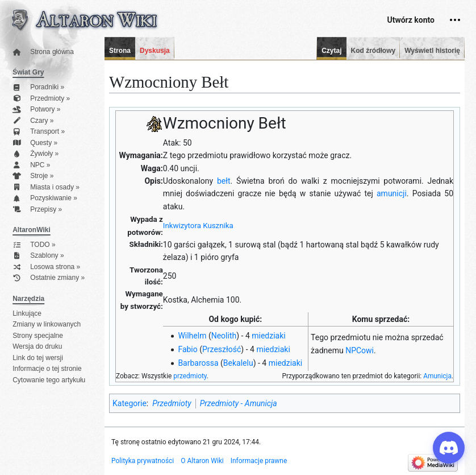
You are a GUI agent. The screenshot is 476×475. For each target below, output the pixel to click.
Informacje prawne (259, 461)
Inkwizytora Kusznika (198, 225)
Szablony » (38, 255)
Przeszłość (221, 349)
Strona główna (43, 52)
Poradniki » (38, 87)
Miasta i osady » (46, 187)
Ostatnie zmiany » (48, 278)
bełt (224, 180)
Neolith (224, 335)
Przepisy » (37, 209)
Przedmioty (171, 403)
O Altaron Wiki (202, 461)
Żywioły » (35, 154)
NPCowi (359, 350)
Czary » (32, 121)
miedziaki (268, 335)
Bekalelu (238, 362)
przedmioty (190, 376)
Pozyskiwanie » (44, 198)
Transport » (38, 131)
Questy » (34, 143)
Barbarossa (198, 362)
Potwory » (36, 109)
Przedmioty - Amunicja (238, 403)
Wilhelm (192, 335)
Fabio (187, 349)
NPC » (31, 165)
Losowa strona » (46, 267)
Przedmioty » (41, 98)
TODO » (33, 245)
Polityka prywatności (142, 461)
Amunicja (437, 376)
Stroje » (32, 176)
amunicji (392, 193)
